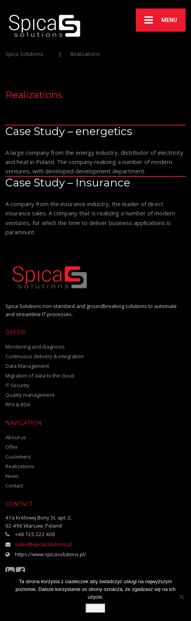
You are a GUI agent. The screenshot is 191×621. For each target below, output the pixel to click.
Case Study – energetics (68, 131)
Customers (18, 456)
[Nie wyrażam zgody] (181, 597)
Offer (11, 446)
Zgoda (95, 608)
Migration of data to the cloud (39, 375)
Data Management (27, 365)
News (12, 475)
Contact (14, 485)
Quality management (29, 394)
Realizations (19, 466)
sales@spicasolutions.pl (43, 544)
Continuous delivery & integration (44, 356)
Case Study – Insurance (67, 182)
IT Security (17, 385)
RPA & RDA (17, 404)
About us (15, 437)
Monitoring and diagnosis (35, 346)
